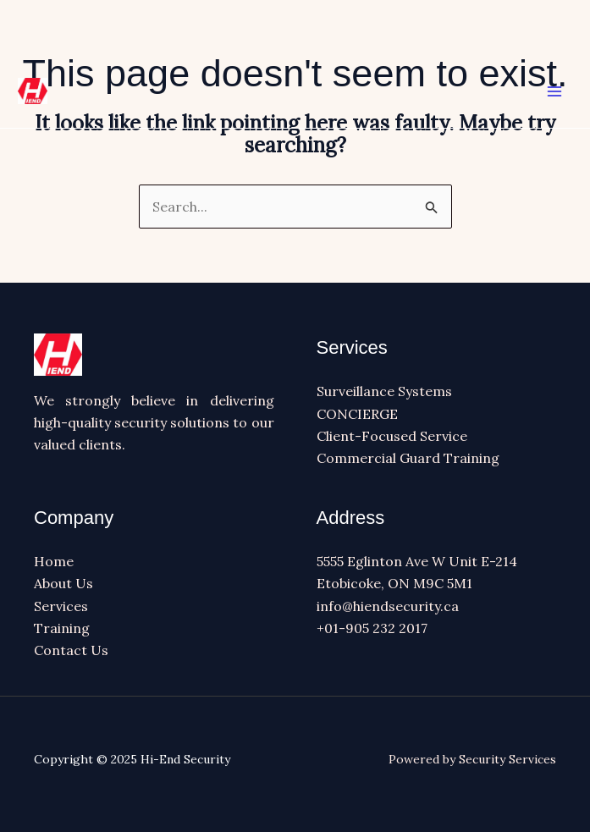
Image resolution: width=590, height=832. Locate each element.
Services (61, 606)
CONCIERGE (357, 413)
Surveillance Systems (384, 391)
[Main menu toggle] (554, 91)
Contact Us (71, 650)
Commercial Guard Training (408, 457)
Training (62, 628)
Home (54, 561)
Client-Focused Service (392, 435)
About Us (63, 583)
